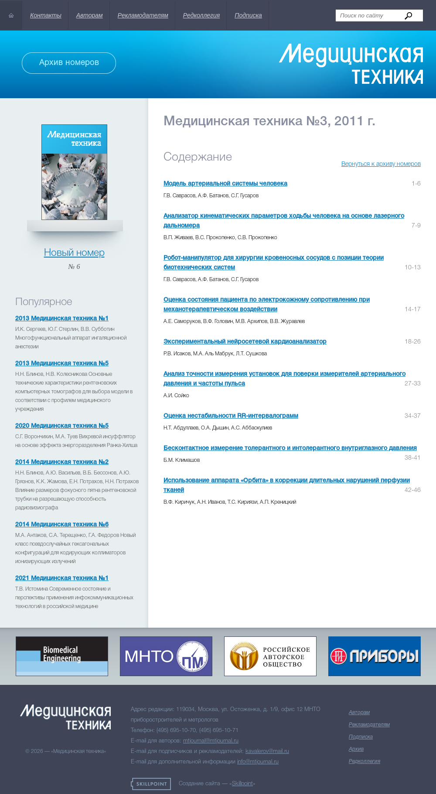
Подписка (248, 15)
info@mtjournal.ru (258, 762)
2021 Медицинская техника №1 (62, 578)
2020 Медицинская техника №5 (62, 426)
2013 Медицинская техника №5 (62, 364)
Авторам (89, 15)
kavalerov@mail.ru (267, 751)
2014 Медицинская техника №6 (62, 525)
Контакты (45, 15)
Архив (356, 749)
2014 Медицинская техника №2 (62, 462)
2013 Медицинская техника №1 (62, 319)
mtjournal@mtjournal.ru (210, 741)
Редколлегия (201, 15)
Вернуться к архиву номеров (381, 164)
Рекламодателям (143, 15)
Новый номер (74, 253)
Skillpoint (242, 783)
